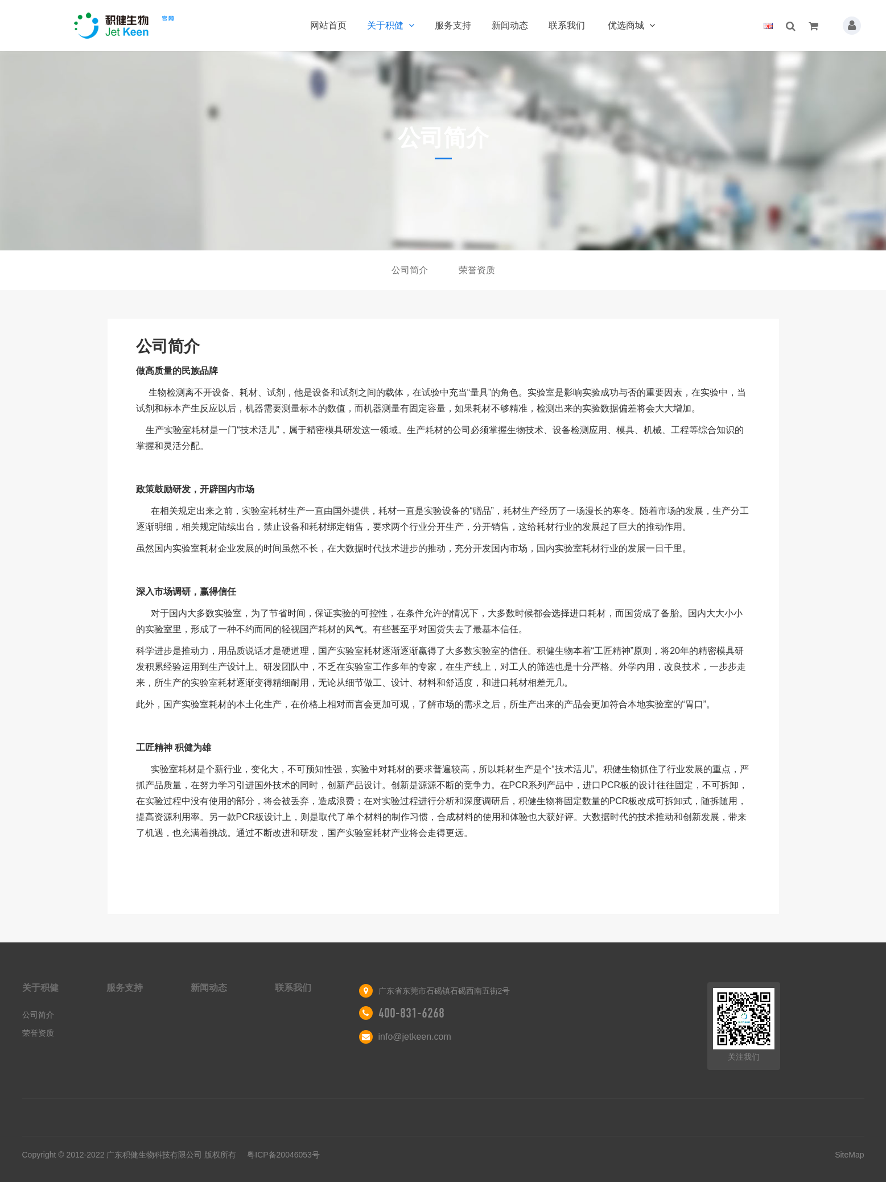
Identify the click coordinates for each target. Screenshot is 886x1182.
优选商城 (631, 25)
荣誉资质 (477, 270)
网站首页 (328, 25)
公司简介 (410, 270)
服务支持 (453, 25)
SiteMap (849, 1154)
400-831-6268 (411, 1013)
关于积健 (390, 25)
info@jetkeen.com (414, 1036)
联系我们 (567, 25)
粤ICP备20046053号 (283, 1154)
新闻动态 (510, 25)
